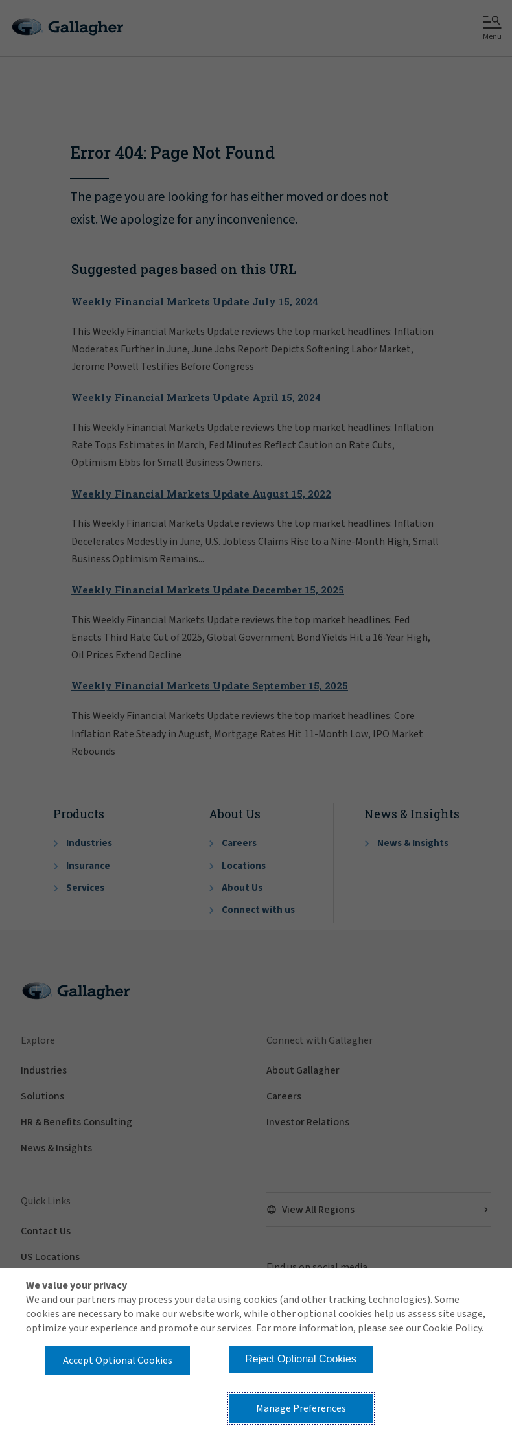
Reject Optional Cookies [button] (300, 1358)
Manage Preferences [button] (301, 1408)
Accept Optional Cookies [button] (117, 1360)
